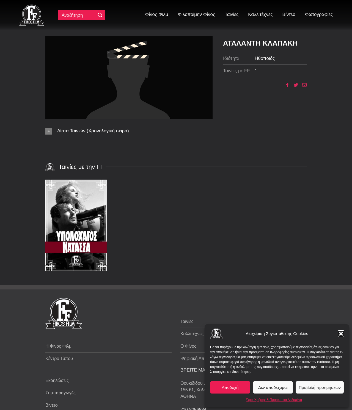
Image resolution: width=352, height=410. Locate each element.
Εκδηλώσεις (57, 380)
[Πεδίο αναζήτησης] (78, 15)
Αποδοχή (230, 387)
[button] (341, 333)
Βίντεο (51, 405)
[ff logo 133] (31, 6)
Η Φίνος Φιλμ (58, 346)
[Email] (302, 84)
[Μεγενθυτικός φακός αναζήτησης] (100, 15)
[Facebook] (285, 84)
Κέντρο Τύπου (59, 358)
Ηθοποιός (265, 58)
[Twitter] (294, 84)
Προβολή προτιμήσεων (320, 387)
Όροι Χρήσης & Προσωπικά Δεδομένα (274, 400)
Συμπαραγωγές (60, 393)
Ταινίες (186, 321)
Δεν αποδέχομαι (273, 387)
